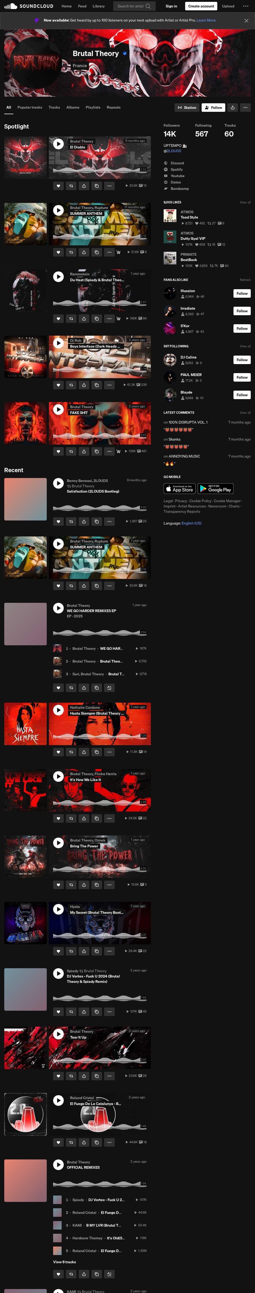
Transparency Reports (182, 511)
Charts (234, 506)
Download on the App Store (180, 488)
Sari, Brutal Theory (88, 674)
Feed (82, 6)
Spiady (78, 1200)
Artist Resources (192, 506)
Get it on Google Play (215, 488)
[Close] (246, 21)
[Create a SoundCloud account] (201, 6)
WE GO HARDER (114, 648)
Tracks (54, 107)
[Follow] (213, 107)
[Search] (134, 6)
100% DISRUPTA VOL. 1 (188, 422)
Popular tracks (30, 107)
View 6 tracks (64, 1262)
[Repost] (71, 186)
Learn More (206, 20)
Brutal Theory (84, 648)
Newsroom (217, 506)
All (8, 107)
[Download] (118, 252)
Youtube (174, 176)
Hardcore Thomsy (88, 1238)
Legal (168, 501)
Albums (72, 107)
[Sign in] (171, 6)
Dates (172, 182)
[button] (246, 6)
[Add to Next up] (109, 688)
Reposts (114, 107)
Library (99, 6)
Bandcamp (176, 188)
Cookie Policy (200, 501)
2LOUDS (174, 151)
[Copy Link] (96, 186)
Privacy (181, 501)
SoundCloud (28, 6)
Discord (174, 163)
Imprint (170, 506)
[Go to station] (187, 107)
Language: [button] (182, 523)
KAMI (77, 1225)
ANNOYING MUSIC (184, 456)
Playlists (93, 107)
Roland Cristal (84, 1212)
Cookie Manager (227, 501)
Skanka (174, 439)
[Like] (58, 186)
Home (67, 6)
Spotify (173, 169)
